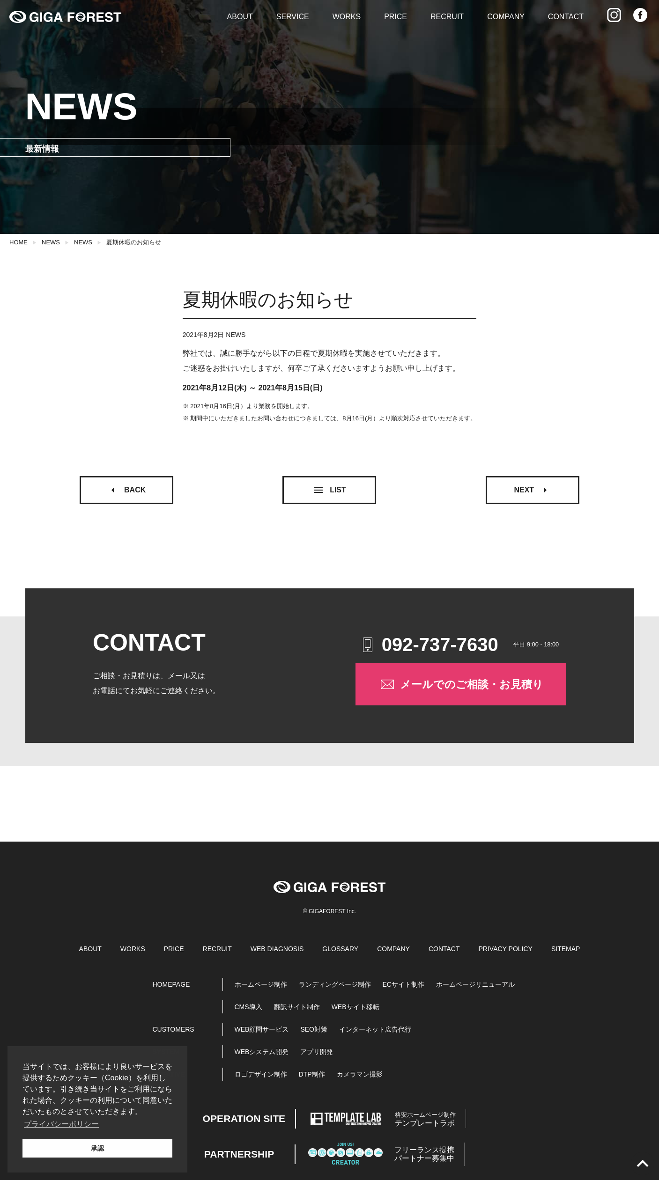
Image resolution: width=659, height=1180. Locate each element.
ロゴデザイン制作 (261, 1074)
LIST (329, 490)
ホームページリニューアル (475, 984)
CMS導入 (248, 1007)
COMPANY (506, 17)
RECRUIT (447, 17)
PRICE (395, 17)
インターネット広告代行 (375, 1029)
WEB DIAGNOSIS (277, 949)
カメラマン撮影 (360, 1074)
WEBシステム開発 (262, 1051)
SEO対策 (313, 1029)
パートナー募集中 (424, 1154)
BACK (126, 490)
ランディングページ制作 (335, 984)
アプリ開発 (316, 1051)
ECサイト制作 (403, 984)
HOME (18, 242)
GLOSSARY (340, 949)
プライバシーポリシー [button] (61, 1124)
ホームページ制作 (261, 984)
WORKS (347, 17)
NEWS (51, 242)
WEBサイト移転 (355, 1007)
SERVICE (292, 17)
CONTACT (566, 17)
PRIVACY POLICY (506, 949)
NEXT (532, 490)
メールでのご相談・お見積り (461, 684)
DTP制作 (312, 1074)
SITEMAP (565, 949)
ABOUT (240, 17)
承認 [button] (97, 1148)
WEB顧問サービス (262, 1029)
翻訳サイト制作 (297, 1007)
